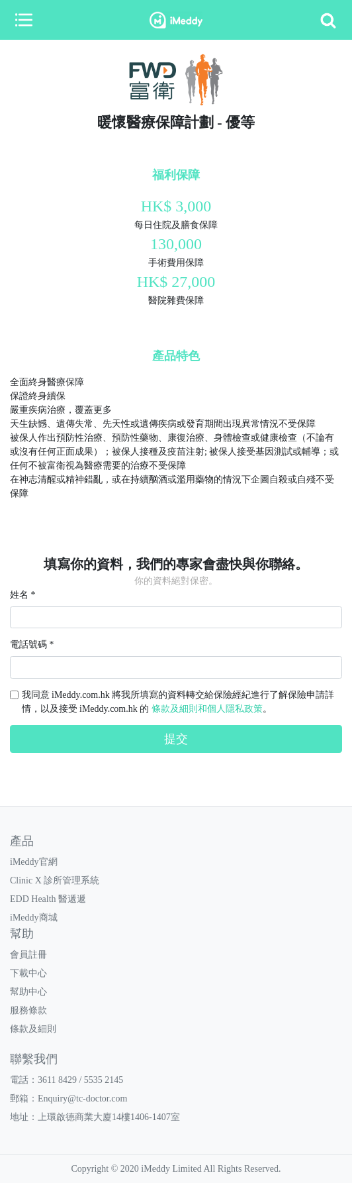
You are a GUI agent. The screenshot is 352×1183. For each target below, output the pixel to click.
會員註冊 (28, 955)
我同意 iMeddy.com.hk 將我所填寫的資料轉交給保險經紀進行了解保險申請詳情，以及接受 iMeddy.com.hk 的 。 (178, 702)
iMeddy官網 (34, 862)
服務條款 (28, 1010)
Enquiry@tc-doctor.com (82, 1098)
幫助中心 (28, 992)
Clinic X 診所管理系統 (54, 880)
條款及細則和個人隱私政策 (207, 709)
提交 (176, 739)
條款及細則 (33, 1029)
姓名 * (23, 595)
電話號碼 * (32, 644)
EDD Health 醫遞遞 (48, 899)
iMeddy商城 (34, 918)
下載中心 (28, 973)
